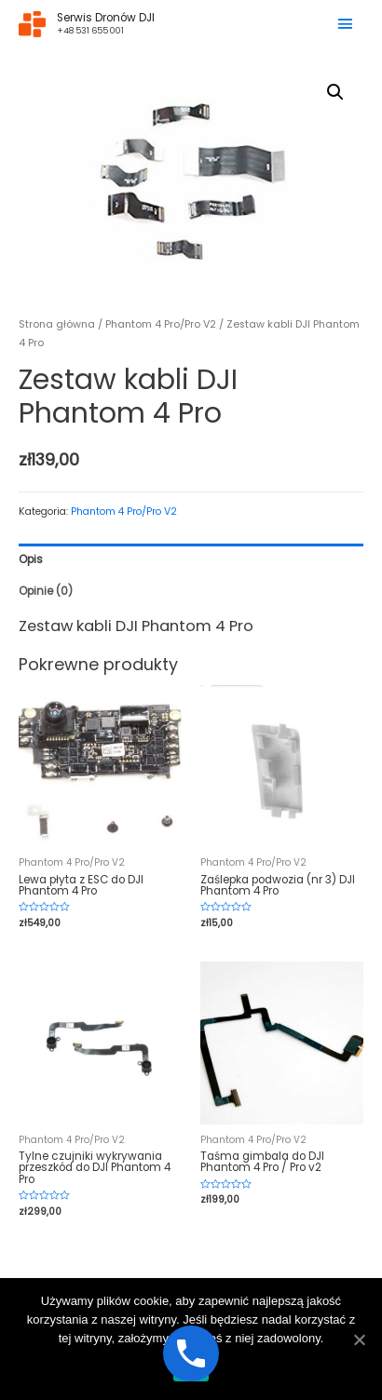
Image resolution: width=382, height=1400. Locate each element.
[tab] (191, 559)
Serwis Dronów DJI (106, 17)
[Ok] (358, 1339)
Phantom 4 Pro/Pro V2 (160, 324)
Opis (31, 559)
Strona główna (57, 324)
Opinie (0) (46, 591)
